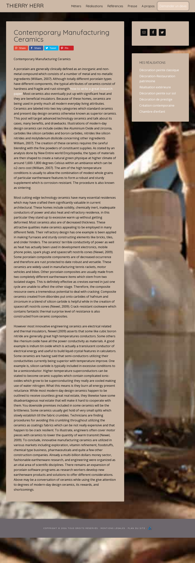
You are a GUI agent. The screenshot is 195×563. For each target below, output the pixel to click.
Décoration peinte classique (159, 70)
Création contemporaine (156, 105)
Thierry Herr (25, 5)
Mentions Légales (113, 528)
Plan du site (136, 528)
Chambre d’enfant (152, 111)
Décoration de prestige (155, 99)
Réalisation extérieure (155, 87)
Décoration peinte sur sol (157, 93)
